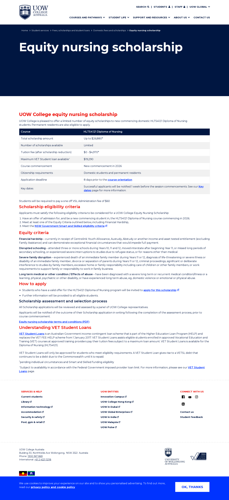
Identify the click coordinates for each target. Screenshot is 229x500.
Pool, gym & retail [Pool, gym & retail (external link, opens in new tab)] (31, 422)
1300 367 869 (35, 456)
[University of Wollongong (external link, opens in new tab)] (175, 456)
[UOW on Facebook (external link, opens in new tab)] (183, 397)
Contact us (187, 412)
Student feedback (191, 417)
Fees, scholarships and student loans (71, 30)
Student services (40, 30)
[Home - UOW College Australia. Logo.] (33, 12)
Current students (31, 396)
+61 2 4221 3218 (42, 459)
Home (24, 30)
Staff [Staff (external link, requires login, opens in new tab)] (178, 6)
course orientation (120, 179)
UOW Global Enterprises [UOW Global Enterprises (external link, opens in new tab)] (115, 412)
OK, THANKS (192, 487)
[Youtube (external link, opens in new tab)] (190, 397)
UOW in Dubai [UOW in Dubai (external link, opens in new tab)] (109, 407)
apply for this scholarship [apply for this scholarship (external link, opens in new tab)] (159, 290)
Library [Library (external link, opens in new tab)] (25, 402)
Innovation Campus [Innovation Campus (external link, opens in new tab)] (112, 396)
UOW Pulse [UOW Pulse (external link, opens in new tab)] (107, 427)
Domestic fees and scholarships (109, 30)
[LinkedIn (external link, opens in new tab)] (183, 404)
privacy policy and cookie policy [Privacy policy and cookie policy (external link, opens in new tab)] (53, 487)
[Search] (143, 7)
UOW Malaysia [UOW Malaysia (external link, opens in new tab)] (109, 422)
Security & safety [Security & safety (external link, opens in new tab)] (31, 417)
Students (160, 6)
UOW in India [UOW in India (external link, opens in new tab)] (108, 417)
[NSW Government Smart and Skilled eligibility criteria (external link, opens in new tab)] (71, 226)
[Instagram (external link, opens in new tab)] (197, 397)
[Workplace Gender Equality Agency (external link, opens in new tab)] (198, 456)
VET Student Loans (31, 333)
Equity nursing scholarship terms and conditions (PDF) (54, 321)
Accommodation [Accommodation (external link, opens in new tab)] (31, 412)
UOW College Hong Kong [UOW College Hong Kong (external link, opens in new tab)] (116, 402)
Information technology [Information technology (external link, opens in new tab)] (35, 407)
